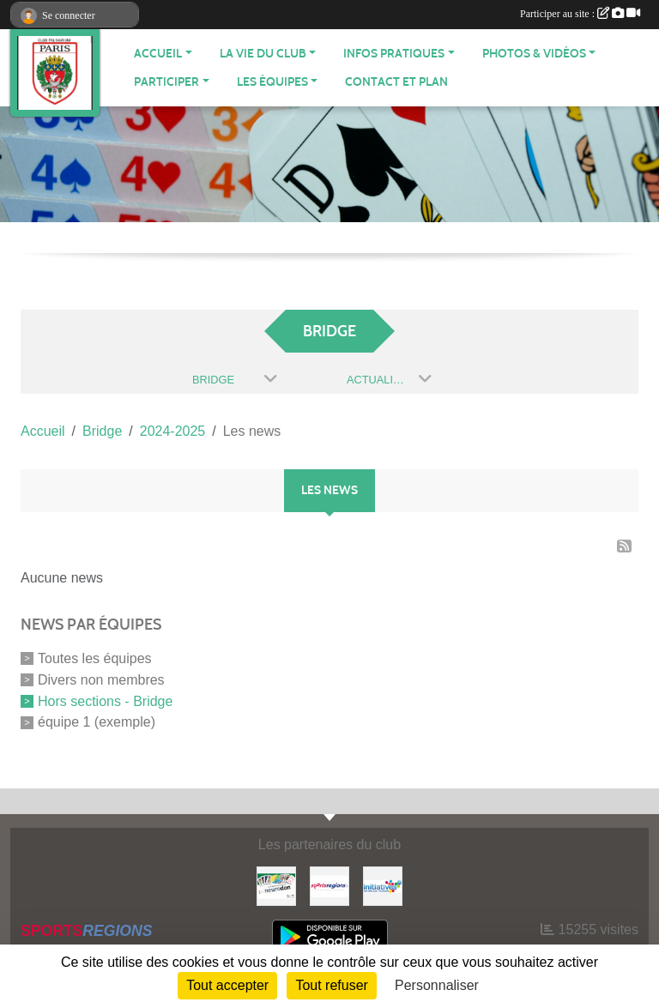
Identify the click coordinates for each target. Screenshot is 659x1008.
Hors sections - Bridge (105, 700)
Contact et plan (396, 82)
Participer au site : (580, 14)
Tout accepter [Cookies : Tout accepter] (227, 985)
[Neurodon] (276, 885)
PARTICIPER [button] (166, 82)
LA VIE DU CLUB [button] (263, 53)
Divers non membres (101, 680)
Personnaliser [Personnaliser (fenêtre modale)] (437, 985)
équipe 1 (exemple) (96, 722)
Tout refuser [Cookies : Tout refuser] (331, 985)
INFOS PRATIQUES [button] (393, 53)
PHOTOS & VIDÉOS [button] (534, 53)
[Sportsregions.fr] (329, 885)
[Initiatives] (382, 885)
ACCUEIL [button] (158, 53)
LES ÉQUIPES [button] (272, 82)
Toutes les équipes (95, 658)
